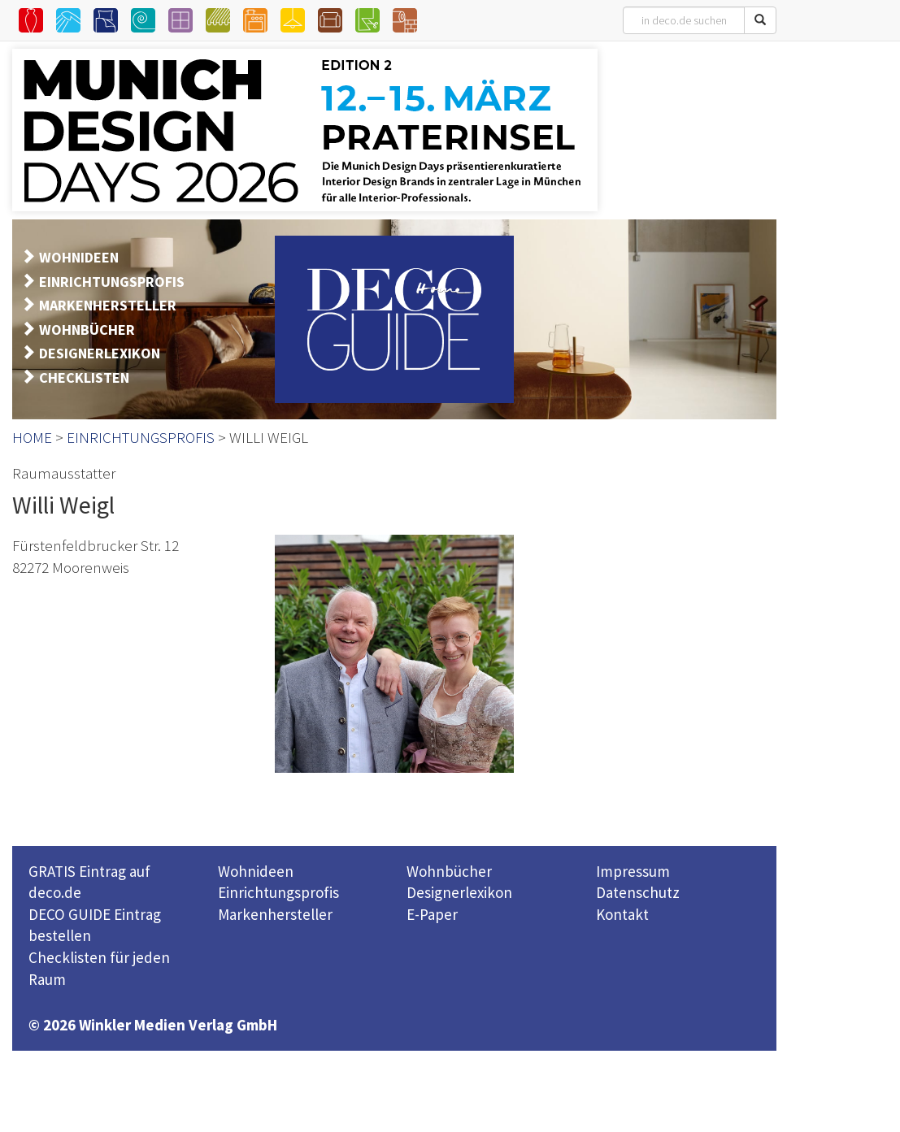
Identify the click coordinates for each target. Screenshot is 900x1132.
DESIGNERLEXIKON (99, 353)
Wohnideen (255, 871)
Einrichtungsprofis (278, 892)
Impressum (633, 871)
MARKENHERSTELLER (107, 305)
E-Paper (432, 914)
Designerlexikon (459, 892)
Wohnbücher (449, 871)
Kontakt (622, 914)
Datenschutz (638, 892)
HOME (32, 437)
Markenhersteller (275, 914)
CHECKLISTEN (84, 377)
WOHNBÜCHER (87, 329)
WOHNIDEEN (79, 257)
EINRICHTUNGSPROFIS (112, 281)
